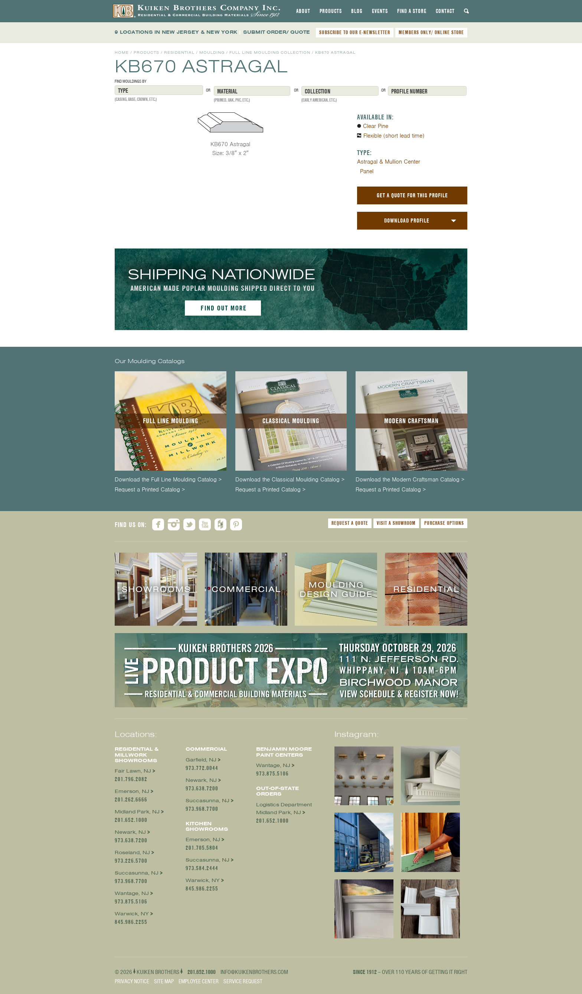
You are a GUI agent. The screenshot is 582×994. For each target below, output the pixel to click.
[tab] (303, 11)
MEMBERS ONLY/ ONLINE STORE (431, 32)
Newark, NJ (130, 832)
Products (331, 11)
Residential (179, 52)
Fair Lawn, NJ (133, 771)
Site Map (164, 981)
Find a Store (411, 11)
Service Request (242, 981)
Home (122, 52)
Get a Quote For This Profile (412, 195)
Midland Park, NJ (137, 812)
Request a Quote (349, 523)
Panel (366, 171)
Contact (445, 11)
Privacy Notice (132, 981)
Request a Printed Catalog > (150, 489)
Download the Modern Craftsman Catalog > (410, 479)
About (303, 11)
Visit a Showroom (396, 523)
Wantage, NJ (132, 893)
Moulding (212, 52)
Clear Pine (375, 126)
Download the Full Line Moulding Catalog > (168, 479)
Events (380, 11)
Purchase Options (444, 523)
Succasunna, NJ (136, 873)
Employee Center (199, 981)
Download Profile (406, 220)
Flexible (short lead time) (393, 135)
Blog (357, 11)
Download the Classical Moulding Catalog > (289, 479)
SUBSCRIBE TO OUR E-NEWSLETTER (354, 32)
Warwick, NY (132, 914)
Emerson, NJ (132, 791)
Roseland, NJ (132, 852)
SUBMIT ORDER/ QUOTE (276, 32)
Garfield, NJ (201, 760)
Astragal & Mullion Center (388, 161)
